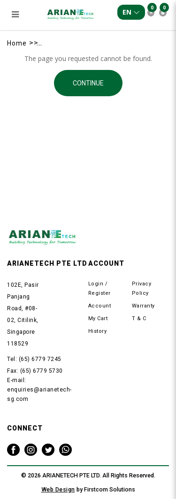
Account (99, 306)
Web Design (58, 489)
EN (131, 12)
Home (17, 43)
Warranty (143, 306)
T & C (139, 318)
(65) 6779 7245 (40, 359)
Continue (88, 83)
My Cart (98, 318)
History (97, 331)
